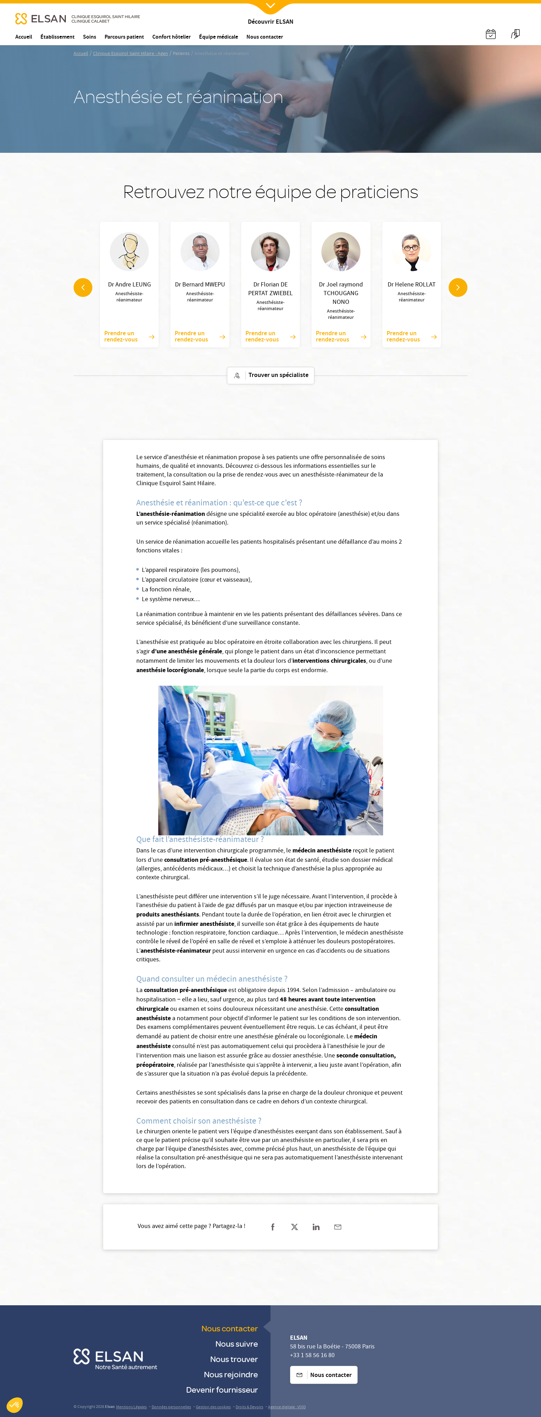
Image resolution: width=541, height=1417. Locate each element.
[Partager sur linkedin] (316, 1227)
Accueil (81, 53)
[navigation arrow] (83, 287)
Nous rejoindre (231, 1374)
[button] (14, 1405)
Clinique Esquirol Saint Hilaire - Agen (130, 53)
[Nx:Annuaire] (490, 34)
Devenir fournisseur (222, 1389)
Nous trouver (234, 1358)
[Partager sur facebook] (272, 1227)
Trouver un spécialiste (270, 375)
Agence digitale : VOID (287, 1407)
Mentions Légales (131, 1407)
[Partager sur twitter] (294, 1227)
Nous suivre (236, 1343)
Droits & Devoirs (249, 1407)
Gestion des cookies (213, 1407)
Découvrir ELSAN (271, 22)
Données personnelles (171, 1407)
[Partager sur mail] (337, 1227)
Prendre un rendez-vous (129, 337)
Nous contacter (229, 1328)
